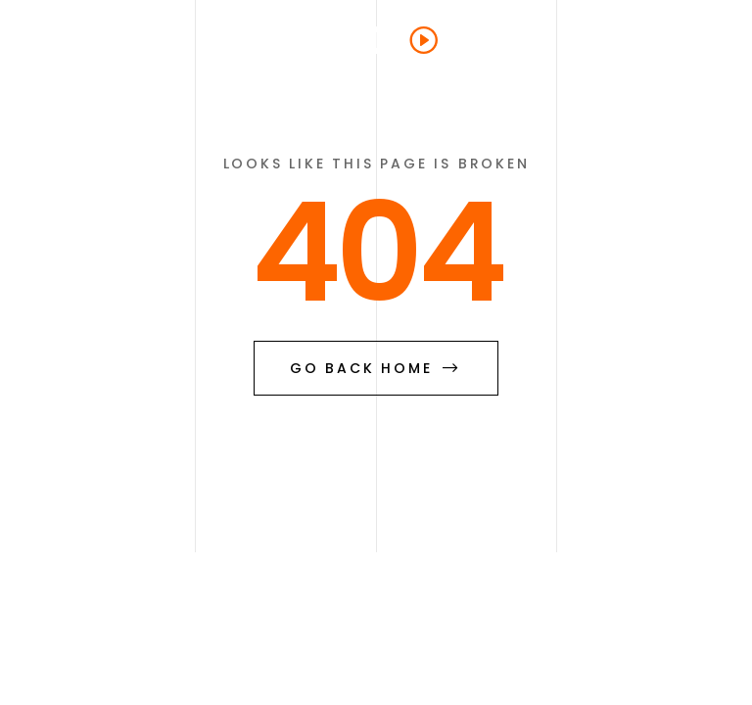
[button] (692, 39)
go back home (376, 368)
